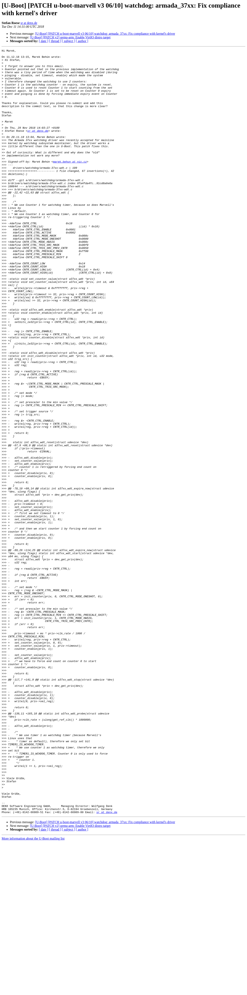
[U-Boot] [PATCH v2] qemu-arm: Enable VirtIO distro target (70, 37)
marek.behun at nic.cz (70, 184)
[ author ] (82, 41)
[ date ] (43, 41)
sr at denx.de (29, 23)
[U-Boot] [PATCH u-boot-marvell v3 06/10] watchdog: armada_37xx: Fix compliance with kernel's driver (105, 33)
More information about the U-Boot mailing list (33, 991)
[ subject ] (68, 41)
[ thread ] (55, 41)
